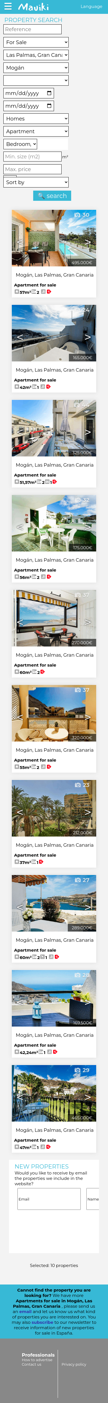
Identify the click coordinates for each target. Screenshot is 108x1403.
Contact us (31, 1364)
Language (91, 6)
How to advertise (37, 1359)
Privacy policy (74, 1364)
